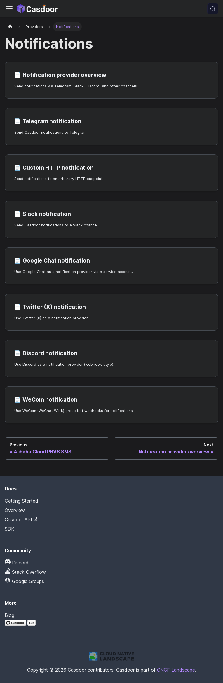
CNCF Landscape (176, 670)
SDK (9, 529)
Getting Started (21, 501)
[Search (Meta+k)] (212, 8)
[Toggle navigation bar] (9, 8)
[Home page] (10, 26)
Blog (9, 615)
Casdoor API (21, 519)
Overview (15, 510)
